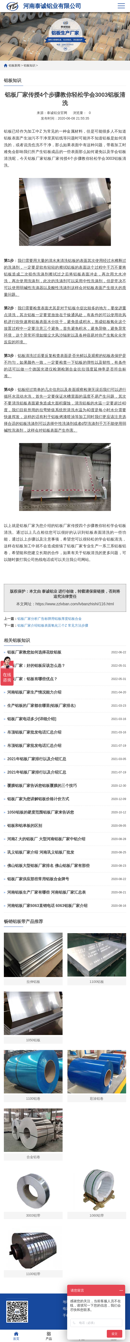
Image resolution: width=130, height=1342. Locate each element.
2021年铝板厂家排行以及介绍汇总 (36, 759)
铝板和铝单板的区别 (24, 826)
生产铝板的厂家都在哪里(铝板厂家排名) (41, 705)
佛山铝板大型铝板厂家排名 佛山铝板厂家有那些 (48, 866)
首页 (16, 1336)
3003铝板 (114, 158)
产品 (49, 1336)
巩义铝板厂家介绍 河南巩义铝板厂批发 (40, 852)
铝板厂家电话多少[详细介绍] (31, 719)
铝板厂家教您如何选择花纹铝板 (34, 652)
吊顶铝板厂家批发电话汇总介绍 (34, 732)
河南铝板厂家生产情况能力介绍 (34, 692)
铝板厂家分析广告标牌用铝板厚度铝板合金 (49, 619)
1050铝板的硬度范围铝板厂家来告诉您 (40, 812)
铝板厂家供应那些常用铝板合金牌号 (38, 879)
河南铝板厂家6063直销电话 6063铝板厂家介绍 (47, 906)
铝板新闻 (14, 65)
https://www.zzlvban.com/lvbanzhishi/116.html (75, 604)
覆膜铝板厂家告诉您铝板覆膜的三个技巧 (42, 786)
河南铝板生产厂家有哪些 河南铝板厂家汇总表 (46, 892)
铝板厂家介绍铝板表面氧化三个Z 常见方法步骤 (52, 625)
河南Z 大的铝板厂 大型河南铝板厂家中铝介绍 (46, 839)
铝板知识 (29, 65)
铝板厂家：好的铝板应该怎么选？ (36, 665)
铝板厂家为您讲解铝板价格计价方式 (38, 799)
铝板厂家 (63, 526)
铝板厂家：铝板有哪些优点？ (32, 679)
